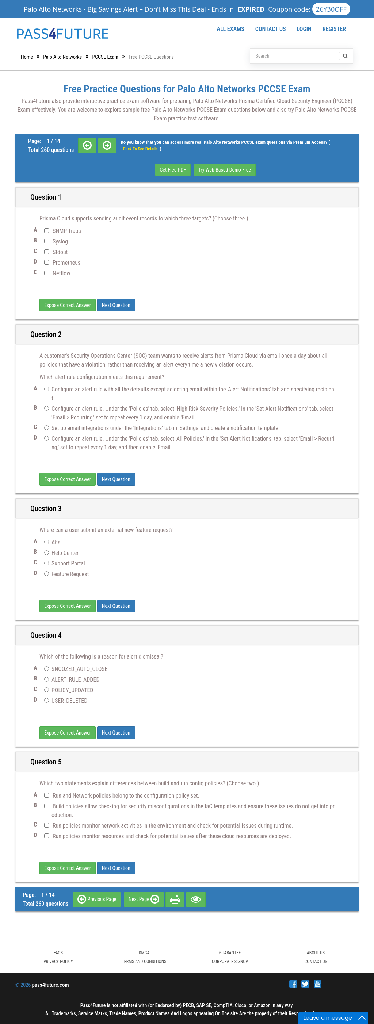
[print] (174, 899)
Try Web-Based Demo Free (224, 170)
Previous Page (96, 899)
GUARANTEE (230, 952)
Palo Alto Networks (62, 57)
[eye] (196, 899)
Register (334, 29)
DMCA (144, 952)
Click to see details (140, 149)
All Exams (230, 29)
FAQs (58, 952)
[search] (345, 56)
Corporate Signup (230, 961)
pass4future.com (50, 985)
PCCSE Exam (105, 57)
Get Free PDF (173, 170)
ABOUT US (316, 952)
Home (27, 57)
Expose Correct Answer (67, 305)
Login (304, 29)
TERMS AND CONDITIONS (144, 961)
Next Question (116, 305)
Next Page (144, 899)
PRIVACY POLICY (58, 961)
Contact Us (270, 29)
